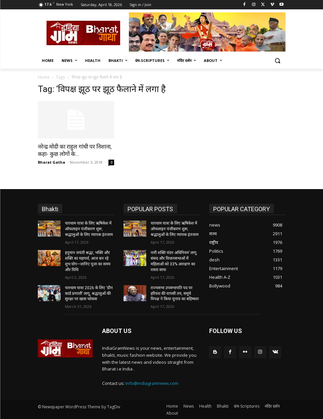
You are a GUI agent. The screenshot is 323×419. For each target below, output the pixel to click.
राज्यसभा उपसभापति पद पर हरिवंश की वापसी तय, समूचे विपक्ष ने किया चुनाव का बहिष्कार (175, 293)
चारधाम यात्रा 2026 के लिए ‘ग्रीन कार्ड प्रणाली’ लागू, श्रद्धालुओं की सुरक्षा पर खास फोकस (89, 293)
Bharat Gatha (51, 162)
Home (44, 77)
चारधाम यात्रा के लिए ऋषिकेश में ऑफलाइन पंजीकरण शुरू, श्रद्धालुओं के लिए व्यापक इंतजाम (89, 229)
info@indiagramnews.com (152, 383)
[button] (278, 61)
